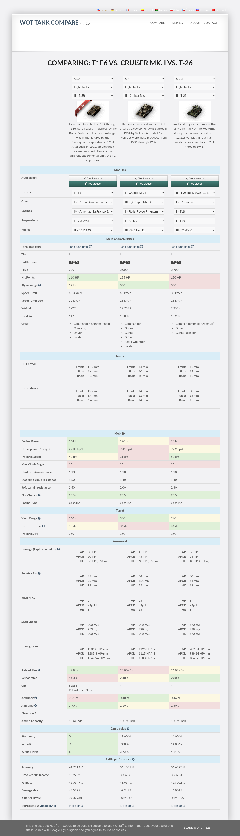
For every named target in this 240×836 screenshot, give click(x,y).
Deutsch (117, 9)
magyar (161, 9)
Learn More (193, 828)
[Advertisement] (120, 40)
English (102, 9)
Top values (93, 183)
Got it (210, 828)
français (132, 9)
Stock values (93, 178)
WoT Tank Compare (55, 22)
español (147, 9)
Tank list (177, 22)
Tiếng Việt (219, 9)
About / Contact (204, 22)
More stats (76, 805)
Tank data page (80, 246)
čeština (188, 9)
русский (202, 9)
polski (174, 9)
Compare (157, 22)
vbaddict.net (48, 805)
